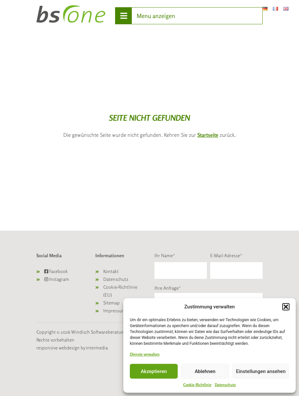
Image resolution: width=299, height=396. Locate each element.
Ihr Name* (164, 255)
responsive (47, 347)
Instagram (56, 279)
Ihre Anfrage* (167, 288)
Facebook (56, 271)
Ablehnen (205, 371)
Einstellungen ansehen (261, 371)
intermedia (97, 347)
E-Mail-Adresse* (226, 255)
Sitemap (111, 302)
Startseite (207, 135)
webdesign (69, 347)
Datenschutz (225, 384)
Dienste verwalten (145, 354)
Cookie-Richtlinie (197, 384)
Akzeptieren (154, 371)
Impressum (114, 310)
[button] (286, 306)
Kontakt (111, 271)
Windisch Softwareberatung (99, 332)
